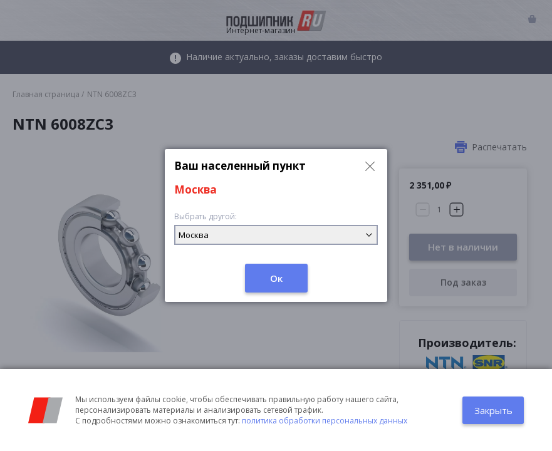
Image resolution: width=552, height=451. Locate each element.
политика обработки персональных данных (324, 420)
